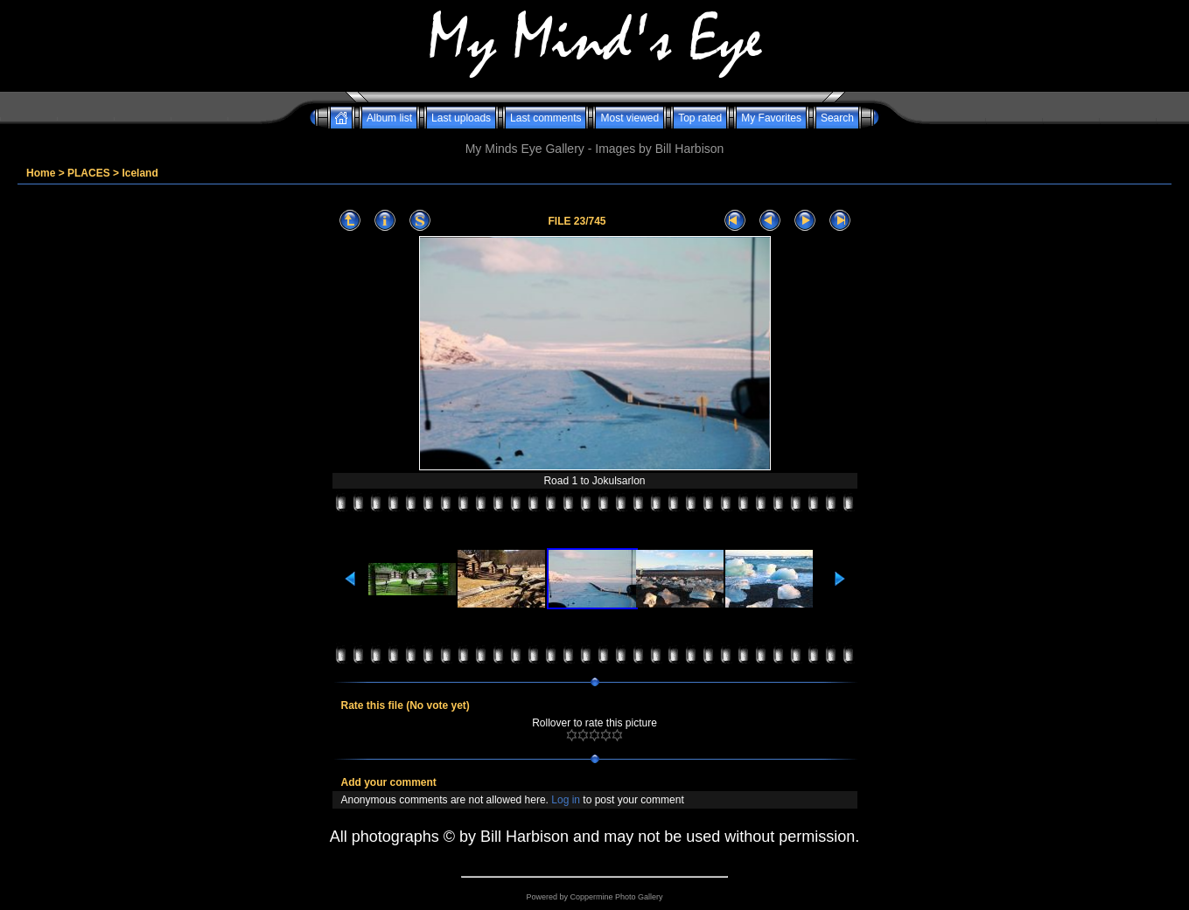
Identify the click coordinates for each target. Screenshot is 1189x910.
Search (837, 118)
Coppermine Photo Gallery (616, 897)
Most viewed (629, 118)
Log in (565, 800)
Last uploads (461, 118)
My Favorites (771, 118)
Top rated (700, 118)
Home (40, 173)
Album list (389, 118)
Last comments (545, 118)
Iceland (139, 173)
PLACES (88, 173)
